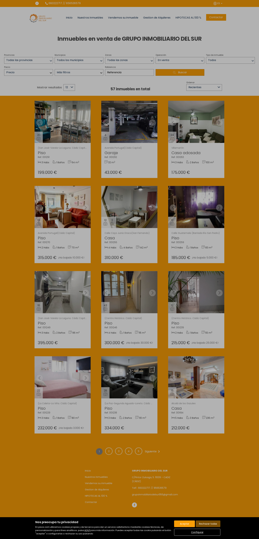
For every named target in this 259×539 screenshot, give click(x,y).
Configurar (197, 532)
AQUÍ (87, 530)
